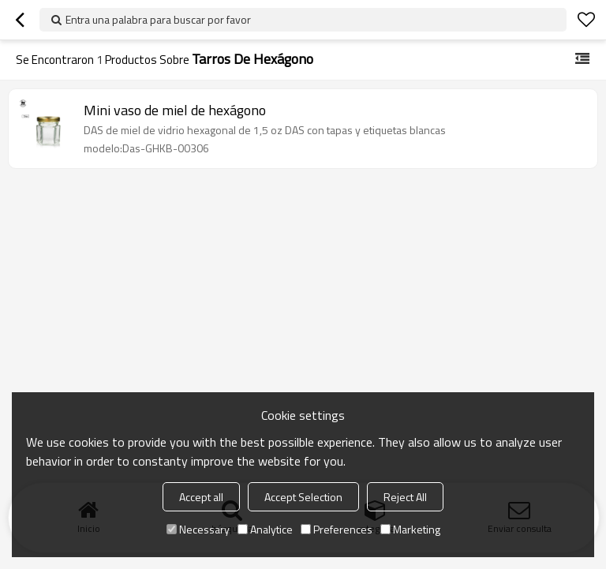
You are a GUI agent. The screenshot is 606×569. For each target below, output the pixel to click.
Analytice (265, 529)
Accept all (201, 497)
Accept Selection (303, 497)
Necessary (198, 529)
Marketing (410, 529)
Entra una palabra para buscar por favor (158, 19)
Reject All (405, 497)
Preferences (336, 529)
